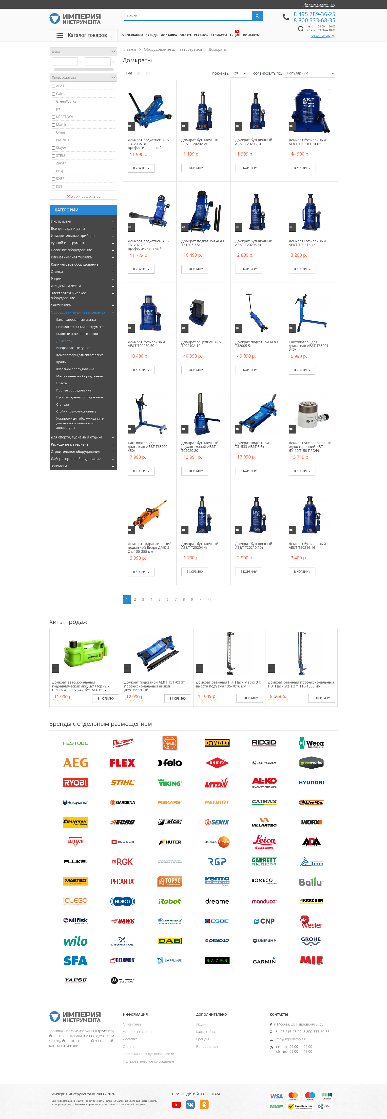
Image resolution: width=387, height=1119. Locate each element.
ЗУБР (60, 178)
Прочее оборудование (73, 390)
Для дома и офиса (66, 285)
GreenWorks (66, 101)
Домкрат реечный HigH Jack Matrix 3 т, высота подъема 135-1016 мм (228, 684)
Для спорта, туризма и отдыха (76, 437)
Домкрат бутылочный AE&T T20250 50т (146, 344)
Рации (56, 278)
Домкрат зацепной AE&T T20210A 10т (202, 344)
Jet (58, 109)
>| (209, 599)
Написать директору (319, 4)
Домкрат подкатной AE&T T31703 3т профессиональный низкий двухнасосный (154, 686)
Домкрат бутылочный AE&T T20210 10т (253, 545)
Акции (201, 1024)
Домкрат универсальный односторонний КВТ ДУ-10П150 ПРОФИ (310, 446)
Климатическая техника (71, 257)
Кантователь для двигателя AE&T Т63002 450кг (148, 446)
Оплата (129, 1046)
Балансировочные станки (76, 319)
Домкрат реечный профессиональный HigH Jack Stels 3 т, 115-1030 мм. (301, 684)
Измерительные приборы (73, 235)
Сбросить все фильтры (83, 196)
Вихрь (61, 170)
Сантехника (61, 305)
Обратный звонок (323, 35)
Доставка (130, 1039)
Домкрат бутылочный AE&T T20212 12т (307, 243)
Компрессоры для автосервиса (79, 355)
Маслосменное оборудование (79, 376)
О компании (132, 1024)
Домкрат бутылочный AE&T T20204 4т (199, 545)
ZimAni (62, 163)
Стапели (62, 404)
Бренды (202, 1039)
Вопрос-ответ (207, 1046)
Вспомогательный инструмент (80, 326)
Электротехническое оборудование (68, 295)
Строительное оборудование (75, 451)
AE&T (60, 85)
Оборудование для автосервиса (78, 312)
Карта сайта (205, 1031)
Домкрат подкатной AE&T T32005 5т (256, 344)
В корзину (141, 168)
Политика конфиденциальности (148, 1053)
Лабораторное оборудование (76, 458)
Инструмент (61, 221)
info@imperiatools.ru (291, 1039)
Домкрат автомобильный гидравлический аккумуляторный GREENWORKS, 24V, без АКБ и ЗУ (81, 686)
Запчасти (59, 465)
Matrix (61, 124)
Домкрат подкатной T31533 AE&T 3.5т (252, 444)
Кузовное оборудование (75, 369)
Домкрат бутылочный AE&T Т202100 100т (307, 141)
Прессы (62, 383)
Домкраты (64, 341)
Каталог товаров (87, 35)
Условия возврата (137, 1031)
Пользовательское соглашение (148, 1061)
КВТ (59, 186)
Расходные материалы (70, 444)
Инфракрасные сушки (73, 347)
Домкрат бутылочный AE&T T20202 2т (199, 141)
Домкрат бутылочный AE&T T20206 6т (253, 141)
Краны (61, 362)
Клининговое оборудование (74, 264)
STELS (61, 155)
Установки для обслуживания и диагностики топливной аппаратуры (80, 423)
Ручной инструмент (67, 242)
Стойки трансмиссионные (76, 411)
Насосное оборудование (71, 250)
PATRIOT (63, 139)
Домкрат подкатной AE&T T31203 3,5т (203, 243)
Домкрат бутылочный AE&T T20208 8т (253, 243)
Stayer (61, 147)
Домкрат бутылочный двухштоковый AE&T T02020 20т (199, 446)
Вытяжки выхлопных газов (77, 333)
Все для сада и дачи (68, 228)
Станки (57, 271)
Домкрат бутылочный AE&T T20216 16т (307, 545)
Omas (61, 132)
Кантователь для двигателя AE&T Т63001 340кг (309, 346)
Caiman (62, 93)
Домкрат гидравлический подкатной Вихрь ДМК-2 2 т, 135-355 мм (150, 547)
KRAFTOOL (65, 116)
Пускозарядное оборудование (79, 397)
